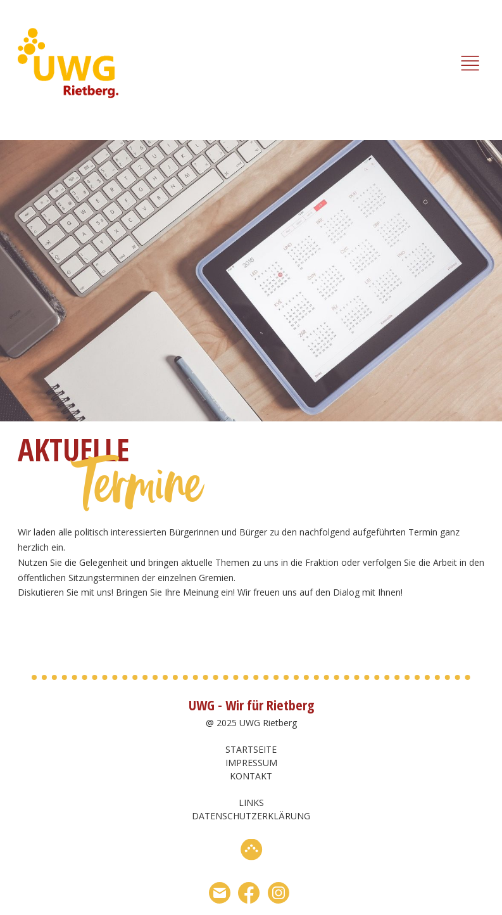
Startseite (251, 749)
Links (251, 803)
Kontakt (251, 776)
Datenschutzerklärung (251, 816)
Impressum (251, 763)
